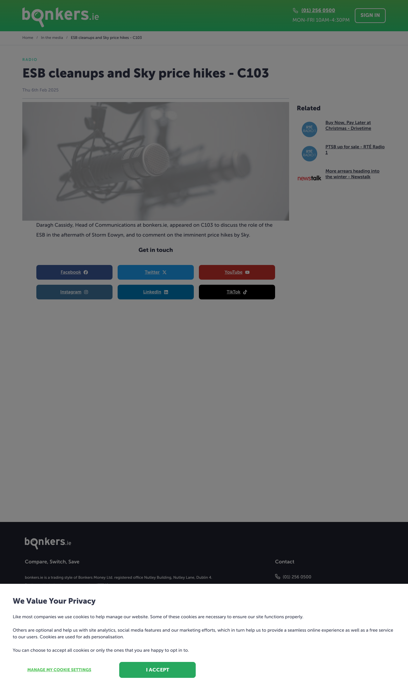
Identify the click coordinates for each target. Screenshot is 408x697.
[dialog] (204, 348)
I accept (157, 670)
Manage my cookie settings (59, 670)
